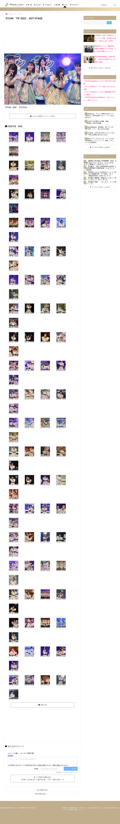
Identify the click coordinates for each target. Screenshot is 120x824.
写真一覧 (42, 705)
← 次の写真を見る (41, 790)
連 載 (57, 4)
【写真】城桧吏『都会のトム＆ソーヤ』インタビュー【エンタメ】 (99, 179)
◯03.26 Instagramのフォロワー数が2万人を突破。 (100, 82)
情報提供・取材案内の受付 (70, 807)
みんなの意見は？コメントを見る (42, 116)
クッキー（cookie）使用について (72, 809)
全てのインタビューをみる (99, 68)
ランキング (74, 4)
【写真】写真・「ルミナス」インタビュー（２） (99, 182)
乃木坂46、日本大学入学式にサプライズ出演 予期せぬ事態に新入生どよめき (99, 133)
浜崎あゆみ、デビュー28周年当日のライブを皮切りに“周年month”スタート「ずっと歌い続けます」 (99, 115)
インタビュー (47, 4)
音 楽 (29, 4)
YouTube (32, 807)
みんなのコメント (14, 746)
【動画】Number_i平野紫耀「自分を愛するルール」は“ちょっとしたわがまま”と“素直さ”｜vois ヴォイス (99, 162)
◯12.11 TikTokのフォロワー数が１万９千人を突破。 (99, 88)
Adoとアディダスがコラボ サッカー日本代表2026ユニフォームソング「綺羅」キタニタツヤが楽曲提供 (99, 140)
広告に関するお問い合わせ (111, 807)
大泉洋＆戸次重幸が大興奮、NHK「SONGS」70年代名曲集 (96, 122)
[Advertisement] (42, 37)
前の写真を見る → (41, 794)
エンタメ (37, 4)
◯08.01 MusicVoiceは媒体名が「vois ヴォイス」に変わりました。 (99, 98)
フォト (65, 4)
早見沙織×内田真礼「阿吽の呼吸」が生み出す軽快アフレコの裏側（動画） (105, 59)
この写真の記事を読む (42, 778)
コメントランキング (19, 9)
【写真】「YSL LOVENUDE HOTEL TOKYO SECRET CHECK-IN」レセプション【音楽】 (99, 168)
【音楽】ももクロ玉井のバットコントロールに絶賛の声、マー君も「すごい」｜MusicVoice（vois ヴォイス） (99, 174)
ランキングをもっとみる (100, 147)
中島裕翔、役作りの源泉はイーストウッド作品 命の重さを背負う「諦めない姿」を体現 (105, 38)
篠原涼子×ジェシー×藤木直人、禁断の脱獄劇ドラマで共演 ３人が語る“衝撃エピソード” (105, 48)
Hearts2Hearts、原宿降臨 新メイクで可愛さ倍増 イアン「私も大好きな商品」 (99, 128)
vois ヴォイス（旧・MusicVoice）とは (91, 807)
